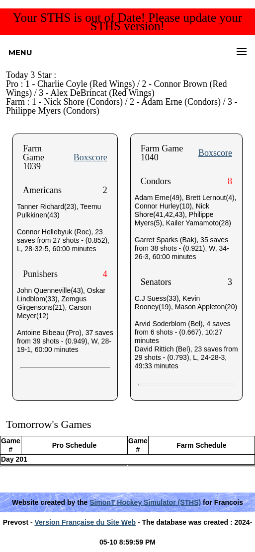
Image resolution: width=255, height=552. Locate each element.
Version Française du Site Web (85, 522)
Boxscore (90, 157)
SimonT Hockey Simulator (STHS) (145, 502)
